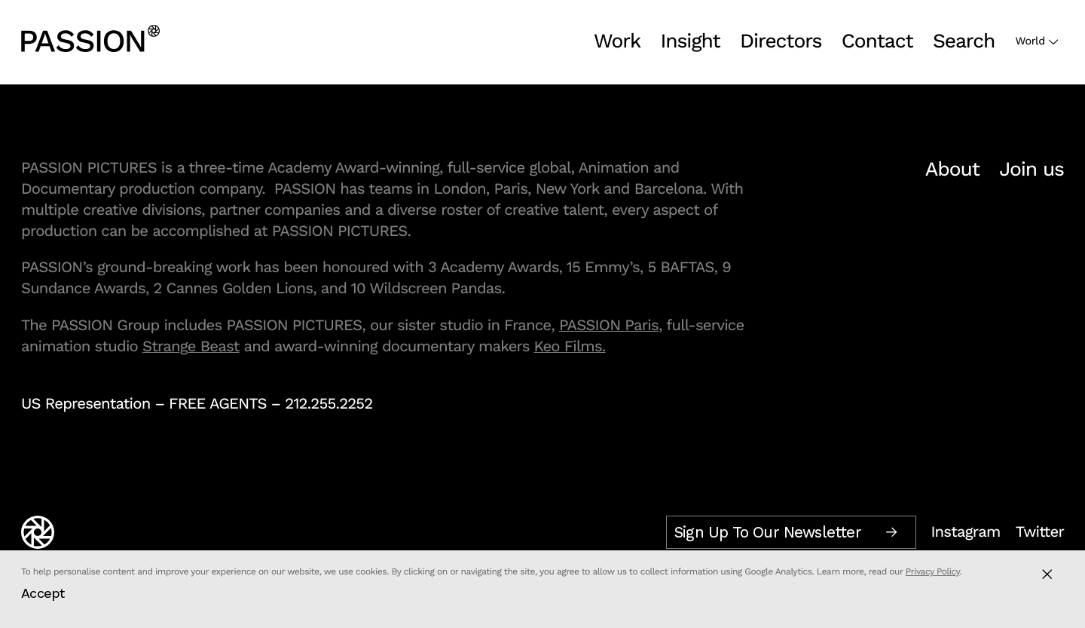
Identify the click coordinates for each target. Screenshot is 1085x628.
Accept (43, 593)
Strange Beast (191, 346)
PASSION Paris (609, 325)
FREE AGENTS (218, 403)
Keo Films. (570, 346)
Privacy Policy (933, 571)
